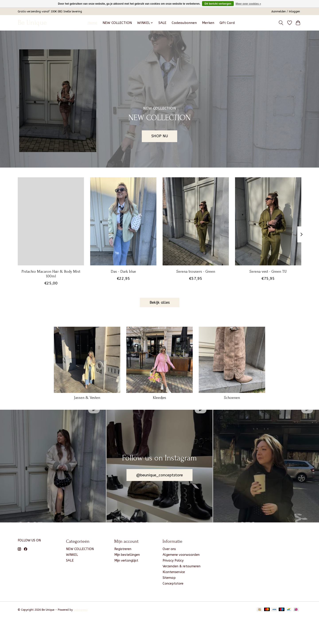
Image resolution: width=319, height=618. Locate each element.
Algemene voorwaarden (181, 555)
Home (92, 23)
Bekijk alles (160, 302)
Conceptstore (173, 583)
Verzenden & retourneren (181, 566)
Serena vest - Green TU (268, 271)
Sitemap (169, 578)
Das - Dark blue (123, 271)
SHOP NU (159, 136)
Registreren (122, 549)
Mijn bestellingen (127, 555)
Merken (208, 23)
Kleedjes (159, 398)
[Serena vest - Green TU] (268, 221)
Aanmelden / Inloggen (285, 11)
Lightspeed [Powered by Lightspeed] (81, 609)
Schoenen (232, 398)
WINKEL (72, 555)
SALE (162, 23)
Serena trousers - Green (195, 271)
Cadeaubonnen (184, 23)
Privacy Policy (173, 560)
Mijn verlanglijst (126, 560)
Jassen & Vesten (87, 398)
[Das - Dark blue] (123, 221)
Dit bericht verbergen (217, 3)
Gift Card (227, 23)
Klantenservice (174, 572)
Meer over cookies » (248, 3)
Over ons (169, 549)
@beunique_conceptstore (159, 475)
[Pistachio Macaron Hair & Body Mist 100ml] (51, 221)
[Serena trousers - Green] (196, 221)
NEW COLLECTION (117, 23)
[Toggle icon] (281, 23)
